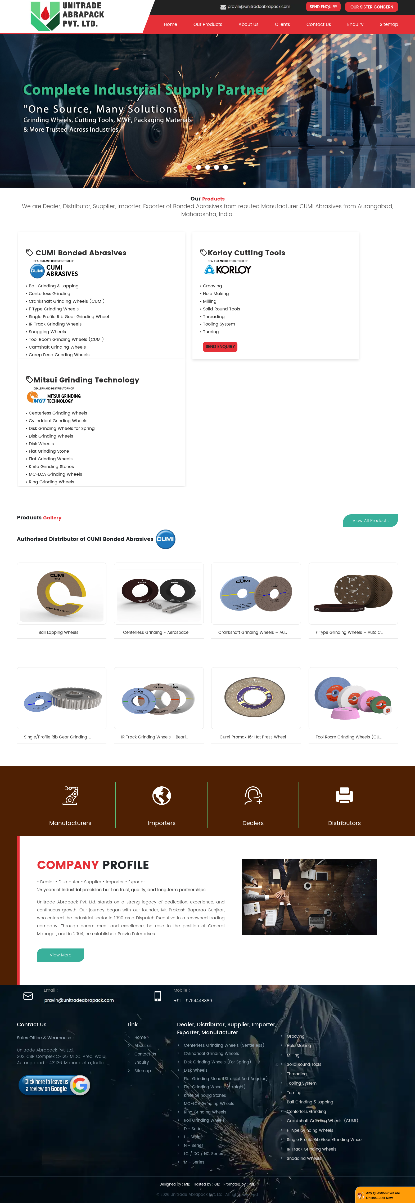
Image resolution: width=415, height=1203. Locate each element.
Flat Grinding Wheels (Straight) (215, 1087)
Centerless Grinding (306, 1111)
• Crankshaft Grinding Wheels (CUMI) (65, 301)
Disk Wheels (196, 1070)
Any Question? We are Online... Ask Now (383, 1195)
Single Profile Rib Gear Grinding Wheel (325, 1140)
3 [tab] (207, 163)
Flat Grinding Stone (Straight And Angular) (226, 1079)
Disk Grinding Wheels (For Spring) (217, 1062)
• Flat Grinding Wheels (49, 459)
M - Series (194, 1162)
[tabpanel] (207, 106)
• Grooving (211, 286)
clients (282, 24)
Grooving (296, 1036)
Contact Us (318, 24)
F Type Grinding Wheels (310, 1130)
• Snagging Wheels (46, 331)
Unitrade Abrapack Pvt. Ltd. (196, 1194)
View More (60, 955)
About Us (248, 24)
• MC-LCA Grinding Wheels (54, 474)
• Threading (212, 316)
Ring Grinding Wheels (205, 1112)
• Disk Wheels (40, 443)
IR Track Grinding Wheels (311, 1149)
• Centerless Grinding (48, 293)
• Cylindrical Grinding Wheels (56, 420)
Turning (294, 1093)
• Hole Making (214, 293)
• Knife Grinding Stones (50, 466)
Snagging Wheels (304, 1158)
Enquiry (355, 24)
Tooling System (302, 1083)
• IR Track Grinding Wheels (54, 324)
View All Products (371, 520)
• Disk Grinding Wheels (49, 436)
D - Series (194, 1129)
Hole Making (299, 1045)
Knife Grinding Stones (205, 1095)
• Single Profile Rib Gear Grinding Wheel (67, 316)
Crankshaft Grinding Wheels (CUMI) (322, 1121)
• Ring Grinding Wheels (50, 482)
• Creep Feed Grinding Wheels (57, 354)
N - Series (194, 1145)
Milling (293, 1055)
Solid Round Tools (304, 1064)
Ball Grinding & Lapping (310, 1102)
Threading (297, 1074)
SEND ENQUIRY (323, 7)
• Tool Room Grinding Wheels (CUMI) (65, 339)
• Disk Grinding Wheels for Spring (60, 428)
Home (170, 24)
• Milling (208, 301)
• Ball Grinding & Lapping (52, 286)
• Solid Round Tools (220, 309)
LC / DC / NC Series (203, 1154)
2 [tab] (198, 163)
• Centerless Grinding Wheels (56, 413)
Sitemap (389, 24)
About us (143, 1045)
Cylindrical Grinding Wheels (211, 1053)
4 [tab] (216, 163)
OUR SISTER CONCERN (371, 7)
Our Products (207, 24)
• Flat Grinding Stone (47, 451)
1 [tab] (189, 163)
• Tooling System (217, 324)
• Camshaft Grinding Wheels (56, 347)
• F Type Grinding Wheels (52, 309)
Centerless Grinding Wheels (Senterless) (224, 1045)
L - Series (193, 1137)
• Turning (209, 331)
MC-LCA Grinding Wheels (209, 1103)
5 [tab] (225, 163)
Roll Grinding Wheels (204, 1120)
